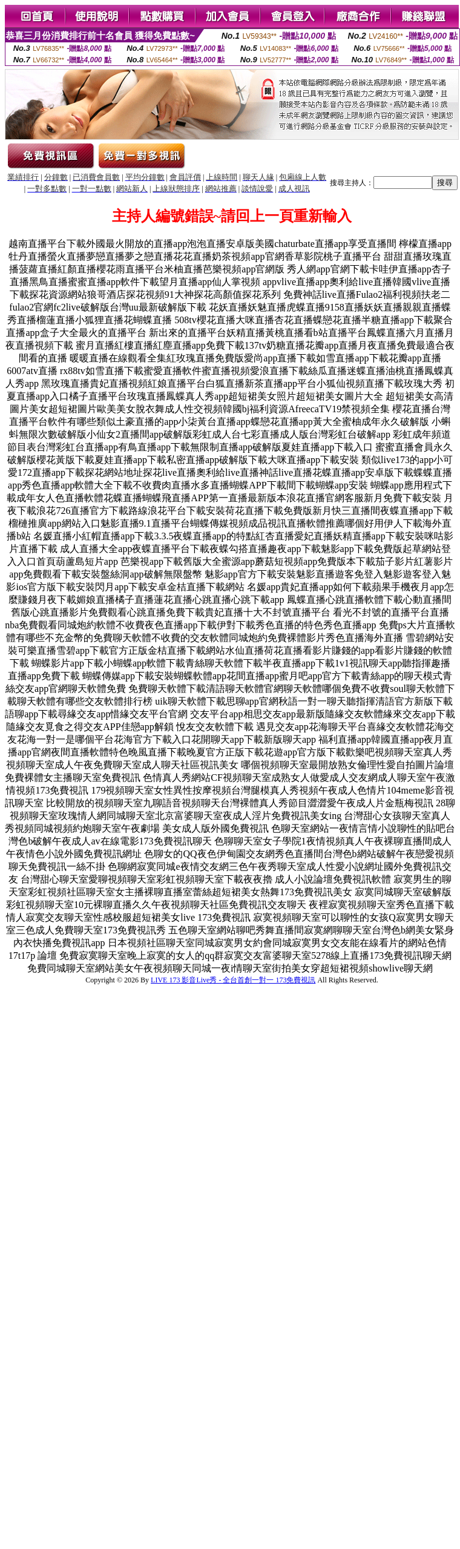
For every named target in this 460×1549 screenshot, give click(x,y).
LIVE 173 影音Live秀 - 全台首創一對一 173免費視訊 (233, 980)
